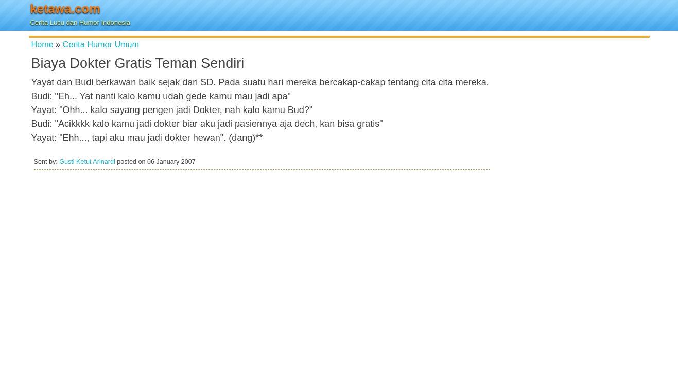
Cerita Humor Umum (101, 44)
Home (42, 44)
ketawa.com (65, 8)
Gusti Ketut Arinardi (87, 161)
